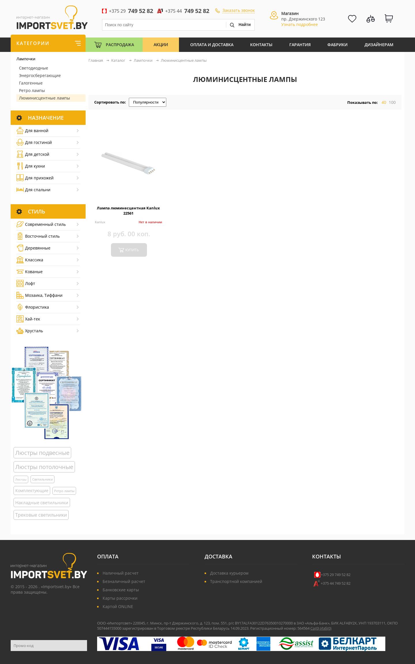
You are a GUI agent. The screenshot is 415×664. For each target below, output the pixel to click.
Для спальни (33, 189)
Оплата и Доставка (211, 44)
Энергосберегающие (40, 75)
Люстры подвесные (42, 453)
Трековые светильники (41, 515)
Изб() (325, 628)
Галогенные (31, 83)
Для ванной (32, 130)
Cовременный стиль (41, 224)
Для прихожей (35, 177)
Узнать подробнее (299, 24)
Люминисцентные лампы (44, 98)
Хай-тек (28, 318)
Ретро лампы (32, 90)
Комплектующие (31, 490)
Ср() (315, 628)
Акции (161, 44)
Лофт (25, 283)
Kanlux (100, 222)
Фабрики (337, 44)
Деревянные (33, 248)
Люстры (21, 479)
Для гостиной (34, 142)
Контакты (261, 44)
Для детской (32, 154)
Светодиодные (33, 68)
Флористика (32, 307)
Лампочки (25, 58)
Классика (29, 259)
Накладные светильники (41, 502)
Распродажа (120, 44)
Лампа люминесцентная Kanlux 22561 (128, 210)
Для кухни (30, 166)
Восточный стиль (38, 236)
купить (132, 249)
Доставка (218, 556)
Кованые (29, 271)
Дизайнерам (379, 44)
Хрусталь (29, 330)
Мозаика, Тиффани (39, 295)
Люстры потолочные (44, 467)
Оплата (107, 556)
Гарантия (300, 44)
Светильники (42, 479)
